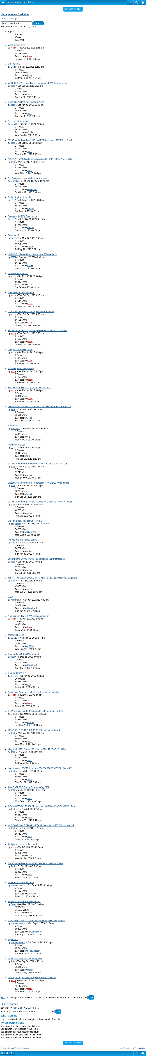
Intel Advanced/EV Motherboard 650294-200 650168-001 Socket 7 (40, 768)
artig (13, 542)
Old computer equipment (19, 121)
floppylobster (33, 951)
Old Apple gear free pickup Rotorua (25, 521)
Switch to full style (72, 9)
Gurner (14, 714)
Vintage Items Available (20, 2)
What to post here (16, 45)
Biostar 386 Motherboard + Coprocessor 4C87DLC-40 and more (38, 483)
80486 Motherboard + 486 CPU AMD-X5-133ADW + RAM (35, 863)
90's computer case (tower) (21, 368)
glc (28, 437)
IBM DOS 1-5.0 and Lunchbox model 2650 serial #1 (32, 254)
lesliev (14, 676)
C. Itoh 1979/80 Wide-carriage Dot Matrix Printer (31, 311)
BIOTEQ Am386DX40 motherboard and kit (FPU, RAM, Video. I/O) (40, 159)
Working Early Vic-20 (18, 273)
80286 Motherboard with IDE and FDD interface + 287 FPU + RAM (40, 140)
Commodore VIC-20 (17, 673)
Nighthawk (16, 600)
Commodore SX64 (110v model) (23, 654)
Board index (8, 1053)
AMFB (14, 257)
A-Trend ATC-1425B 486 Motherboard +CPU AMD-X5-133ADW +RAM (41, 806)
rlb (12, 447)
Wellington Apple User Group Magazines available (32, 977)
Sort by (59, 997)
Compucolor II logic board (20, 349)
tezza (13, 48)
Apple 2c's (13, 939)
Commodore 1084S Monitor (21, 292)
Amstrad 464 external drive (21, 882)
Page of (18, 26)
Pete (13, 238)
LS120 (14, 200)
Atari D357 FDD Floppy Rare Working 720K (29, 787)
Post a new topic (10, 18)
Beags (30, 970)
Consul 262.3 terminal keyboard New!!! (26, 102)
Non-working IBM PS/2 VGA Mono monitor (28, 616)
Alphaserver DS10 (16, 445)
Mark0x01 (15, 181)
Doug (13, 67)
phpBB (13, 1048)
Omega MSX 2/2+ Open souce (22, 216)
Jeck (13, 86)
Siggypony (16, 523)
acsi (13, 657)
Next (3, 997)
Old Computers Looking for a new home (27, 178)
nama (30, 246)
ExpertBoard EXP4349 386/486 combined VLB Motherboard (36, 559)
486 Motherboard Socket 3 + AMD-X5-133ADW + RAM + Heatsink (39, 406)
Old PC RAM (14, 64)
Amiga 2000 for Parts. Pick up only (24, 901)
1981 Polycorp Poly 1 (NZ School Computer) (29, 387)
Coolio (14, 124)
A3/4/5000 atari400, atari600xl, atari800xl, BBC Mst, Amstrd (36, 920)
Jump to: (5, 1011)
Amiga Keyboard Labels (19, 197)
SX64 (10, 597)
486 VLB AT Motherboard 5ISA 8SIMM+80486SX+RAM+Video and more (42, 578)
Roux (13, 904)
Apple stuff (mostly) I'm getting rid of (25, 958)
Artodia (142, 1048)
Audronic (31, 893)
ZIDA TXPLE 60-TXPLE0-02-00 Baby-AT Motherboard (34, 730)
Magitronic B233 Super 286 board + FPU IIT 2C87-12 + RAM (37, 749)
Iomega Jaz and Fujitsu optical (22, 540)
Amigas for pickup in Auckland (22, 844)
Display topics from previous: (27, 997)
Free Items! (13, 235)
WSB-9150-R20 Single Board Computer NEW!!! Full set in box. (38, 83)
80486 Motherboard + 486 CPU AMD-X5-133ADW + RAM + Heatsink (41, 502)
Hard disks (13, 425)
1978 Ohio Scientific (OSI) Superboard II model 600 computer (37, 330)
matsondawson (18, 885)
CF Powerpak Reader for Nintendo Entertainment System (35, 711)
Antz (13, 961)
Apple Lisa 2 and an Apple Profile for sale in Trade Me (33, 692)
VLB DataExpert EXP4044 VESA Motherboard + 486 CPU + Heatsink (41, 825)
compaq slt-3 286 (16, 635)
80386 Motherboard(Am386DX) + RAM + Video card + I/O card (38, 463)
